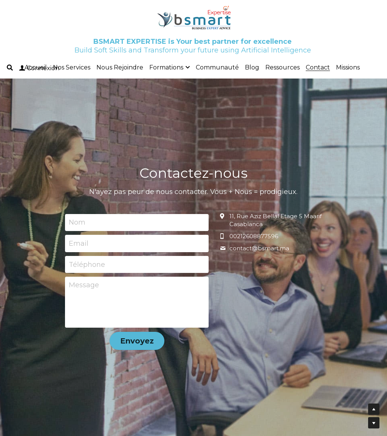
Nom (77, 222)
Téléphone (87, 264)
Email (78, 243)
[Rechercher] (10, 68)
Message (84, 285)
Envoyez (137, 340)
